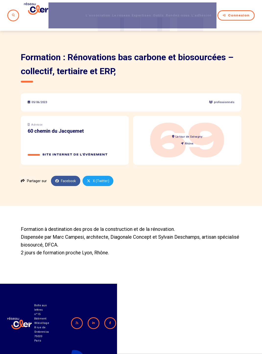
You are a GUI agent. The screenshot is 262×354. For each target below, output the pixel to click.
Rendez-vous (174, 9)
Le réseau (106, 9)
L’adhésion (202, 9)
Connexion (236, 9)
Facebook (66, 169)
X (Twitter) (99, 169)
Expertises (131, 9)
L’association (79, 9)
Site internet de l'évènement (75, 143)
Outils (151, 9)
